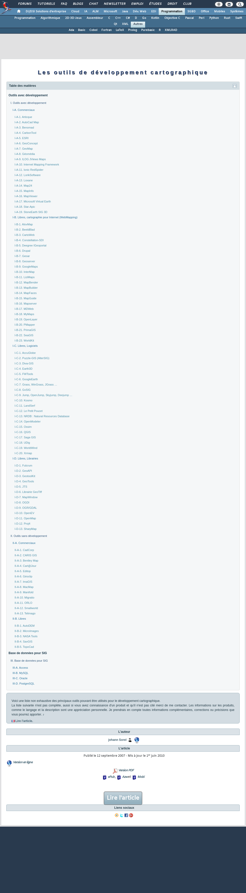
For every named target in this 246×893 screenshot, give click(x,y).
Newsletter (114, 4)
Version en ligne (22, 762)
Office (205, 11)
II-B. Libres (19, 618)
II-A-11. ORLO (23, 602)
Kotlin (155, 18)
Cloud (75, 11)
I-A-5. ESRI (22, 138)
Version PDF (126, 771)
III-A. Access (20, 667)
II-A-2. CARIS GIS (26, 555)
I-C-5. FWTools (24, 373)
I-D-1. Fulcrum (23, 465)
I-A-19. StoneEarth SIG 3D (31, 212)
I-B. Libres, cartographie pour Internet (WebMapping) (45, 217)
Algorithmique (50, 18)
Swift (238, 18)
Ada (71, 30)
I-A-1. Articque (23, 116)
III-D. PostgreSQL (23, 683)
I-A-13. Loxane (24, 180)
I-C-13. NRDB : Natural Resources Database (42, 416)
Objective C (172, 18)
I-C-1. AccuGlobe (25, 352)
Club (186, 4)
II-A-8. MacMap (24, 586)
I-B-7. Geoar (22, 256)
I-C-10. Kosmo (23, 400)
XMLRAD (171, 30)
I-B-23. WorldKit (24, 340)
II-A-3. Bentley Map (26, 560)
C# (128, 18)
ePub (111, 777)
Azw (125, 777)
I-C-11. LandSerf (25, 405)
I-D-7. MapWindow (26, 497)
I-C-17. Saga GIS (25, 437)
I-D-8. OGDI (22, 502)
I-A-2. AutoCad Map (27, 122)
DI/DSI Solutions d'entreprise (46, 11)
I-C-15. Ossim (23, 426)
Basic (81, 30)
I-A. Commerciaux (24, 109)
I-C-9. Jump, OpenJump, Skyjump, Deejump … (43, 395)
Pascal (189, 18)
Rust (227, 18)
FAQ (63, 4)
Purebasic (148, 30)
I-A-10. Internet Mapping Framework (37, 164)
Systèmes (236, 11)
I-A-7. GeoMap (24, 148)
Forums (24, 4)
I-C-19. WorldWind (26, 447)
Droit (172, 4)
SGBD (191, 11)
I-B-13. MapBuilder (26, 287)
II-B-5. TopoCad (24, 646)
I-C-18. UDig (22, 442)
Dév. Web (139, 11)
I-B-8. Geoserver (25, 261)
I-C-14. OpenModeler (27, 421)
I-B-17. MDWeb (24, 308)
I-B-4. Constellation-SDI (29, 240)
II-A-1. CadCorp (24, 549)
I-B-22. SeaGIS (24, 335)
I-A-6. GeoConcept (26, 143)
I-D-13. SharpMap (25, 528)
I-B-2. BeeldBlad (25, 229)
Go (144, 18)
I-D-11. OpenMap (25, 518)
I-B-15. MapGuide (25, 298)
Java (125, 11)
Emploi (137, 4)
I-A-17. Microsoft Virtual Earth (33, 201)
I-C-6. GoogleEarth (26, 379)
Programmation (171, 11)
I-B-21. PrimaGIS (25, 329)
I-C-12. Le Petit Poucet (29, 410)
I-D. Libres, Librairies (25, 458)
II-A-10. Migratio (24, 597)
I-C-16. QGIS (23, 432)
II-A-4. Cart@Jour (25, 565)
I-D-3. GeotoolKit (25, 476)
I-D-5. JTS (21, 486)
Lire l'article (123, 798)
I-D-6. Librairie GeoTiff (28, 491)
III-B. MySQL (20, 672)
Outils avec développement (28, 95)
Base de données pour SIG (28, 653)
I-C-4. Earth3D (23, 368)
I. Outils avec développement (28, 102)
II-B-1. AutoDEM (24, 625)
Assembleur (95, 18)
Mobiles (219, 11)
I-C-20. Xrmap (23, 453)
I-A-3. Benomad (24, 127)
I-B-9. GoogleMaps (26, 266)
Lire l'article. (24, 721)
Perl (201, 18)
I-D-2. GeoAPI (23, 470)
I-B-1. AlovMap (24, 224)
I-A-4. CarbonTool (25, 132)
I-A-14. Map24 (23, 185)
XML (125, 24)
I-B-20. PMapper (25, 324)
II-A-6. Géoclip (23, 576)
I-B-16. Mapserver (26, 303)
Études (155, 4)
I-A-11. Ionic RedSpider (29, 169)
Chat (93, 4)
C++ (118, 18)
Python (214, 18)
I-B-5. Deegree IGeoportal (31, 245)
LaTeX (120, 30)
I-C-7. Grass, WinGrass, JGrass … (36, 384)
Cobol (93, 30)
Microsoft (110, 11)
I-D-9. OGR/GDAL (26, 507)
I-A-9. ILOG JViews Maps (30, 159)
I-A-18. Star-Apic (25, 206)
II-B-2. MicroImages (27, 630)
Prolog (132, 30)
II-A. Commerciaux (24, 542)
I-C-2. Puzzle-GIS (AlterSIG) (32, 358)
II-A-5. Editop (23, 571)
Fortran (106, 30)
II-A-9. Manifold (24, 592)
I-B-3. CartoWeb (24, 234)
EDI (153, 11)
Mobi (140, 777)
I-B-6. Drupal (22, 250)
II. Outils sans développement (29, 535)
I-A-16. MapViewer (26, 196)
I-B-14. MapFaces (25, 292)
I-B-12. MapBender (26, 282)
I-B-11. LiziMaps (24, 277)
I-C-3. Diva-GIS (24, 363)
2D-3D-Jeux (73, 18)
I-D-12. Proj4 (22, 523)
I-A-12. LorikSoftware (27, 175)
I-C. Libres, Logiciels (25, 345)
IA (85, 11)
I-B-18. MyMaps (24, 314)
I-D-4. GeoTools (24, 481)
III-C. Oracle (20, 678)
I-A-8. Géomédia (25, 153)
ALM (95, 11)
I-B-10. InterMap (24, 271)
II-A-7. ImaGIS (23, 581)
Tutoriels (46, 4)
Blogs (77, 4)
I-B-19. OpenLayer (26, 319)
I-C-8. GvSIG (23, 389)
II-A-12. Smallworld (26, 608)
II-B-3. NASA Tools (26, 636)
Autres (138, 24)
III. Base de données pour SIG (29, 660)
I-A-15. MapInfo (24, 190)
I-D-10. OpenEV (24, 513)
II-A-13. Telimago (25, 613)
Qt (115, 24)
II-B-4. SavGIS (23, 641)
